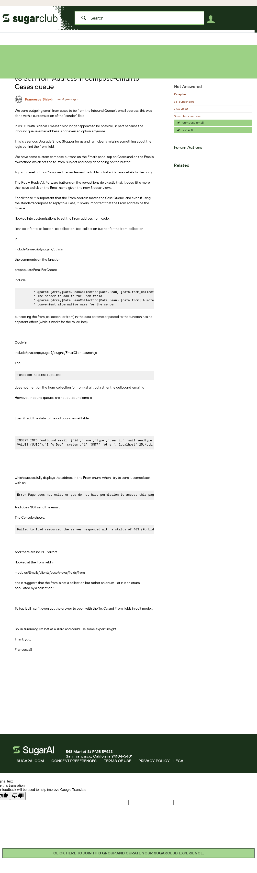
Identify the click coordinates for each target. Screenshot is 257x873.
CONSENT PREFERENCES (74, 760)
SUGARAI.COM (30, 760)
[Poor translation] (18, 796)
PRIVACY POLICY (154, 760)
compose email (193, 122)
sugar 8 (187, 130)
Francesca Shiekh (39, 99)
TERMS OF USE (117, 760)
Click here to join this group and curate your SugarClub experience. (128, 853)
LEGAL (179, 760)
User (212, 20)
